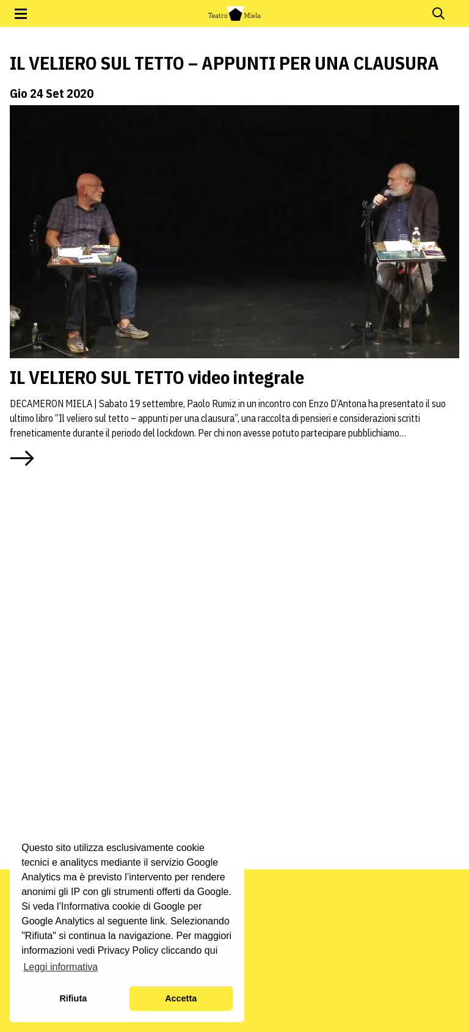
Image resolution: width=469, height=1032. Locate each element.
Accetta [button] (181, 998)
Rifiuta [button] (73, 998)
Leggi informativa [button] (60, 967)
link (157, 921)
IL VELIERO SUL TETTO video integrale (157, 377)
